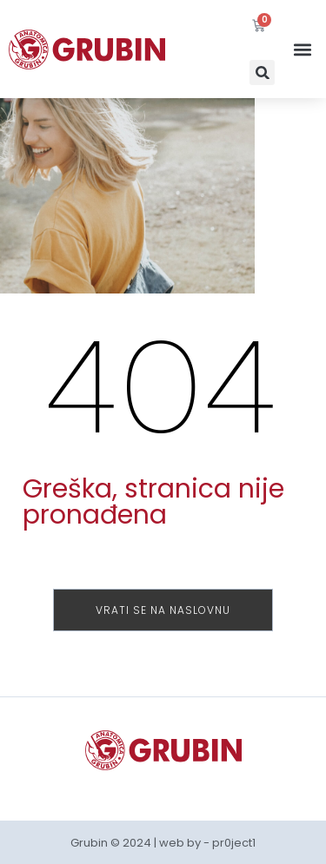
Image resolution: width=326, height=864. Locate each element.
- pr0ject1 (229, 842)
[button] (262, 72)
